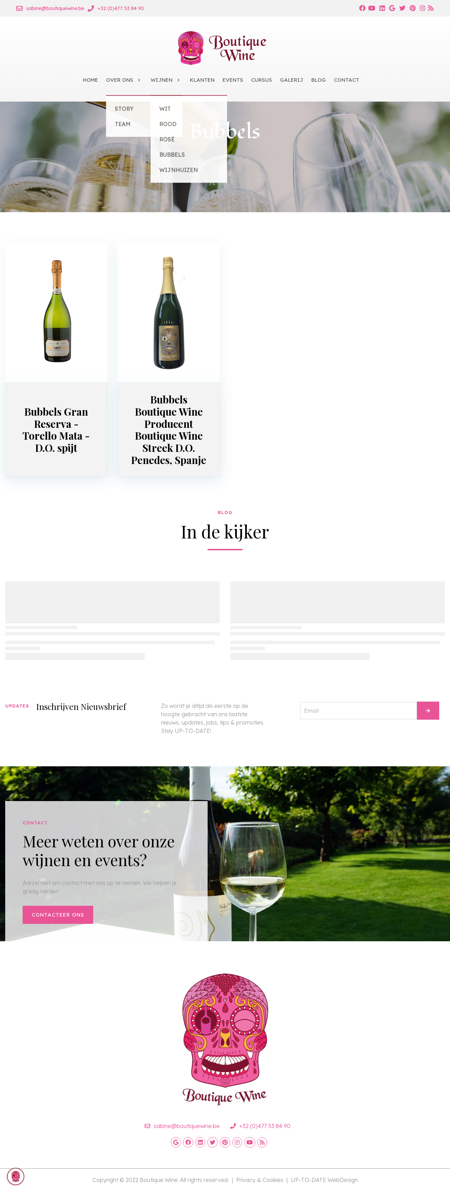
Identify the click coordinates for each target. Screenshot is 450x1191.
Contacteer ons (58, 914)
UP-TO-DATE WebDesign (324, 1179)
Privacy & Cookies (260, 1179)
